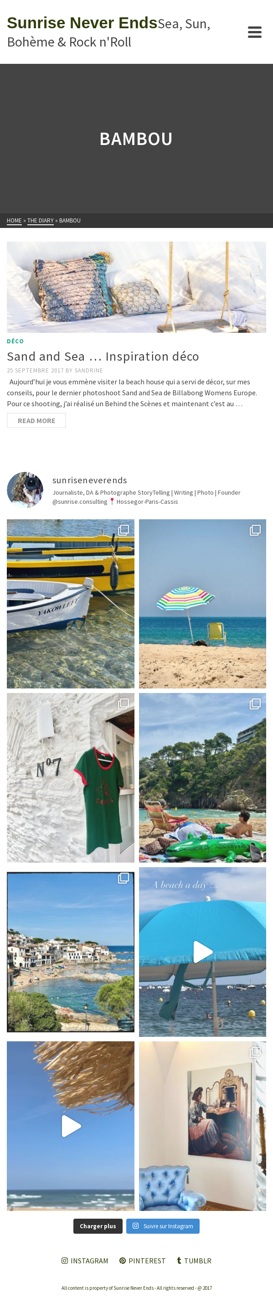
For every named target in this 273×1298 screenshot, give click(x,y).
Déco (15, 341)
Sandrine (89, 370)
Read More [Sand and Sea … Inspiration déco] (37, 420)
